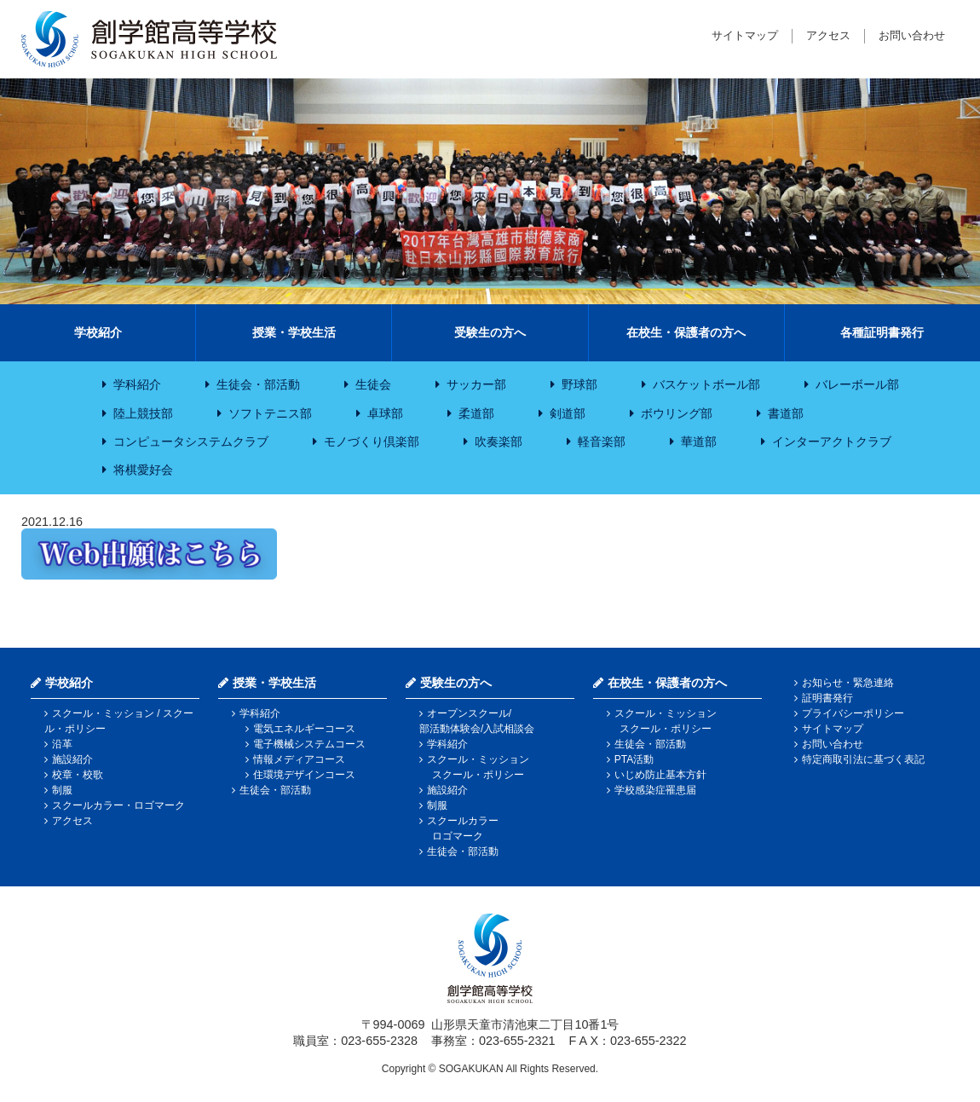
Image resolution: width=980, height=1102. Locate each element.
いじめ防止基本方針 (660, 775)
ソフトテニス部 (270, 413)
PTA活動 (634, 759)
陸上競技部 (143, 413)
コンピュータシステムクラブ (190, 441)
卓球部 (385, 413)
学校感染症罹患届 (655, 790)
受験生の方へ (490, 332)
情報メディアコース (299, 759)
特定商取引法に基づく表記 (863, 759)
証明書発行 (827, 698)
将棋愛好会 (143, 469)
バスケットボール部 (706, 384)
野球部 (579, 384)
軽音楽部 (601, 441)
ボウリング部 (676, 413)
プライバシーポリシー (853, 713)
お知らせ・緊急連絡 (848, 683)
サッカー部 (476, 384)
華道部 (699, 441)
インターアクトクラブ (831, 441)
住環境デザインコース (304, 775)
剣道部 (567, 413)
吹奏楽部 (498, 441)
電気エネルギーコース (304, 729)
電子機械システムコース (309, 744)
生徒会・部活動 (258, 384)
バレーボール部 (857, 384)
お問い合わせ (912, 35)
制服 (62, 790)
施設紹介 (72, 759)
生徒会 (373, 384)
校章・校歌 (77, 775)
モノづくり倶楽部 (371, 441)
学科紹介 (137, 384)
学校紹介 (98, 332)
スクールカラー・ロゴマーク (118, 805)
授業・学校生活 (294, 332)
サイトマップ (745, 35)
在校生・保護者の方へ (686, 332)
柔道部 (476, 413)
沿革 (62, 744)
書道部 (786, 413)
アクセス (828, 35)
